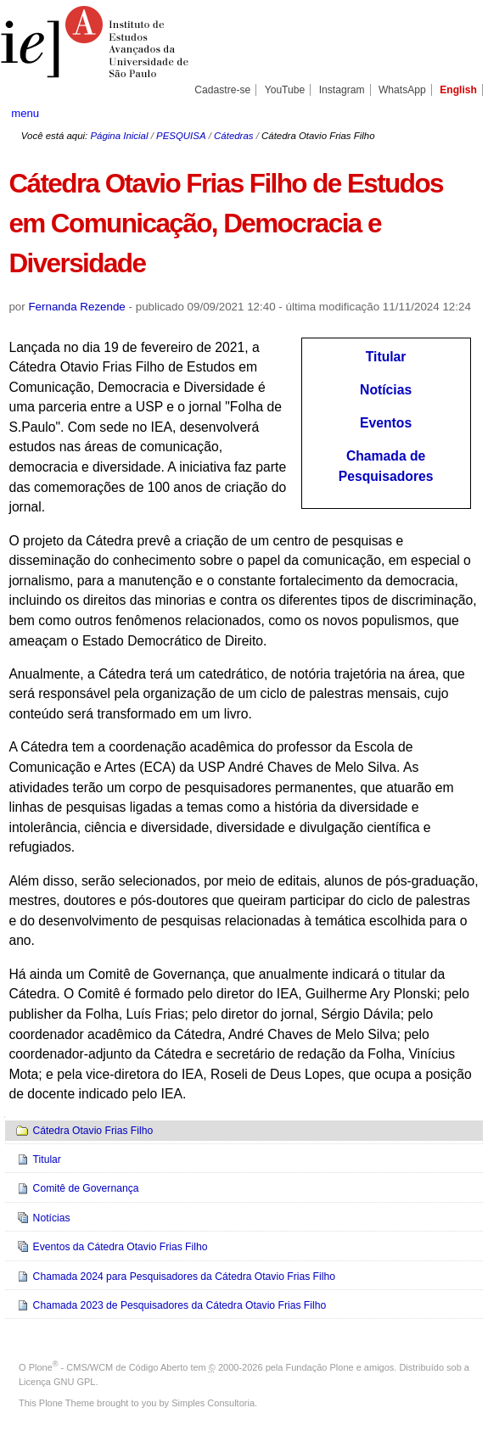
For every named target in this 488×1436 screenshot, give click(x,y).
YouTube (285, 90)
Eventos (386, 423)
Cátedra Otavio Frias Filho (92, 1131)
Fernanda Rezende (76, 306)
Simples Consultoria (213, 1403)
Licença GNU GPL (57, 1382)
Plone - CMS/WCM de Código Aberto (108, 1367)
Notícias (386, 390)
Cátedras (233, 136)
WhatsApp (402, 90)
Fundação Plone (320, 1367)
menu (25, 113)
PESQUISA (180, 136)
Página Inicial (119, 136)
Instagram (342, 90)
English (458, 90)
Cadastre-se (222, 90)
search (454, 112)
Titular (386, 356)
